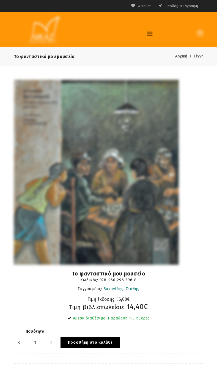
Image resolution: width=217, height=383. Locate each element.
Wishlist (139, 6)
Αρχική (181, 56)
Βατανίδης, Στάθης (121, 288)
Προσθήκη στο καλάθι (90, 342)
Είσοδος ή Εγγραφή (177, 6)
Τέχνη (199, 56)
